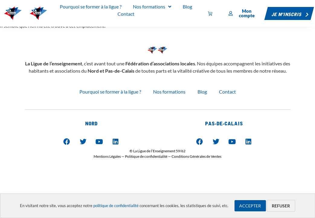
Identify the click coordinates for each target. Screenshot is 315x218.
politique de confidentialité (116, 205)
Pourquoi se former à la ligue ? (110, 91)
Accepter (250, 205)
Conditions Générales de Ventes (196, 156)
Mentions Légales (107, 156)
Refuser (281, 205)
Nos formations (169, 91)
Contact (227, 91)
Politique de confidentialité (146, 156)
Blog (202, 91)
